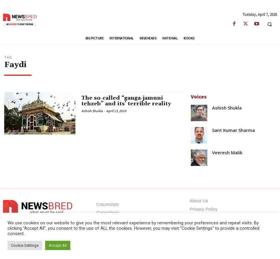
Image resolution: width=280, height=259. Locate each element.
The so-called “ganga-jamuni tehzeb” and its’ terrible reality (126, 101)
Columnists (107, 204)
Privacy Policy (203, 209)
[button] (269, 24)
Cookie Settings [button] (25, 245)
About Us (199, 200)
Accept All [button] (58, 245)
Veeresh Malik (227, 152)
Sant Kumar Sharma (233, 130)
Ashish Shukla (92, 111)
